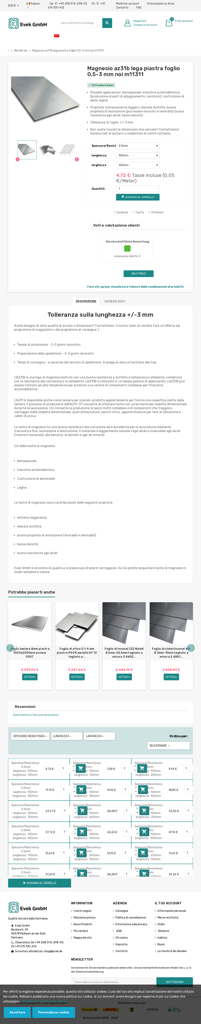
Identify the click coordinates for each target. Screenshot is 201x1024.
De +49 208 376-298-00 (69, 3)
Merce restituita (168, 917)
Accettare (17, 1012)
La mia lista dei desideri (172, 951)
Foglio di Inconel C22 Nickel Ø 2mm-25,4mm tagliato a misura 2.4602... (124, 652)
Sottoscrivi (174, 982)
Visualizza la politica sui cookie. (44, 1001)
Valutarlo (138, 273)
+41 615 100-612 (26, 946)
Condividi (121, 212)
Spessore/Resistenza (103, 145)
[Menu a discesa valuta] (13, 6)
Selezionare (159, 745)
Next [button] (191, 648)
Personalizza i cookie (53, 1012)
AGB (119, 931)
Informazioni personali (172, 911)
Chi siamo (122, 937)
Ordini (161, 924)
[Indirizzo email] (113, 982)
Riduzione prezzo (85, 917)
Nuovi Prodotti (83, 924)
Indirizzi (162, 937)
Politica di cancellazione (131, 917)
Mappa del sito (83, 937)
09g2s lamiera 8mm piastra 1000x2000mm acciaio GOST (30, 652)
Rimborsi (163, 931)
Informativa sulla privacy (131, 924)
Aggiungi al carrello (39, 883)
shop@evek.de (53, 951)
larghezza (99, 165)
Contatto (122, 7)
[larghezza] (138, 165)
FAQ (138, 7)
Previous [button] (10, 648)
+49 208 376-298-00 (49, 942)
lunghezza (99, 155)
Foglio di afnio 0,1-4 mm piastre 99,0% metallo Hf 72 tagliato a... (77, 652)
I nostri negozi (82, 911)
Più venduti (81, 931)
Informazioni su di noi (160, 3)
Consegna (122, 911)
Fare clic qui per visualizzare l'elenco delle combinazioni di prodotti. (135, 286)
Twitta (138, 212)
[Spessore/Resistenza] (138, 146)
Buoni (161, 944)
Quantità (98, 188)
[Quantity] (66, 768)
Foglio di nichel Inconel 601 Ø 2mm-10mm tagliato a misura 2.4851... (171, 652)
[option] (29, 646)
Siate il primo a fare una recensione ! (36, 715)
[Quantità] (138, 189)
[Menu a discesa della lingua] (33, 6)
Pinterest (156, 212)
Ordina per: (179, 736)
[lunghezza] (138, 155)
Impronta (121, 944)
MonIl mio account (127, 3)
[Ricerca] (85, 23)
